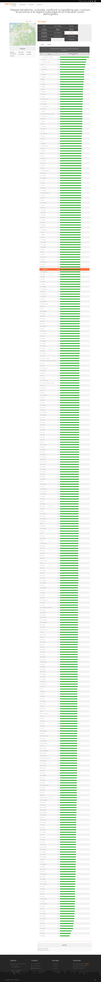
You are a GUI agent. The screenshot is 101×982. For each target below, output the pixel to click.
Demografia (22, 4)
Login (88, 1)
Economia (31, 4)
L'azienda (80, 1)
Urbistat (86, 963)
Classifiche (39, 4)
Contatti (84, 1)
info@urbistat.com (36, 968)
